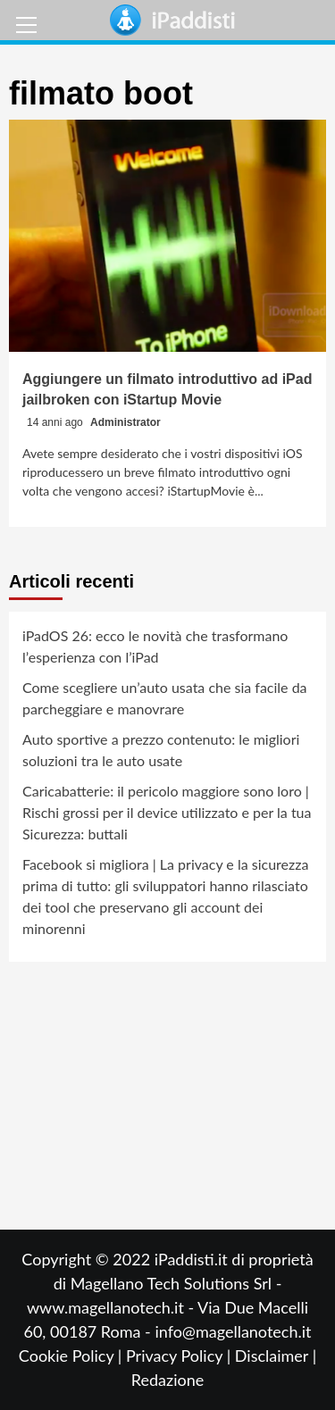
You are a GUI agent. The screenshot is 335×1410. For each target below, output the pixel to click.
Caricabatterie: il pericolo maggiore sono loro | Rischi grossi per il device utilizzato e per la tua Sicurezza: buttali (166, 812)
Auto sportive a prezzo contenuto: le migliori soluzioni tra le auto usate (160, 749)
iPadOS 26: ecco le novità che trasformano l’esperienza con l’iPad (155, 646)
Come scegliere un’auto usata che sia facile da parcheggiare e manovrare (164, 698)
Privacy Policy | (180, 1355)
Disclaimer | (275, 1355)
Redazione (167, 1379)
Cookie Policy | (72, 1355)
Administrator (125, 422)
